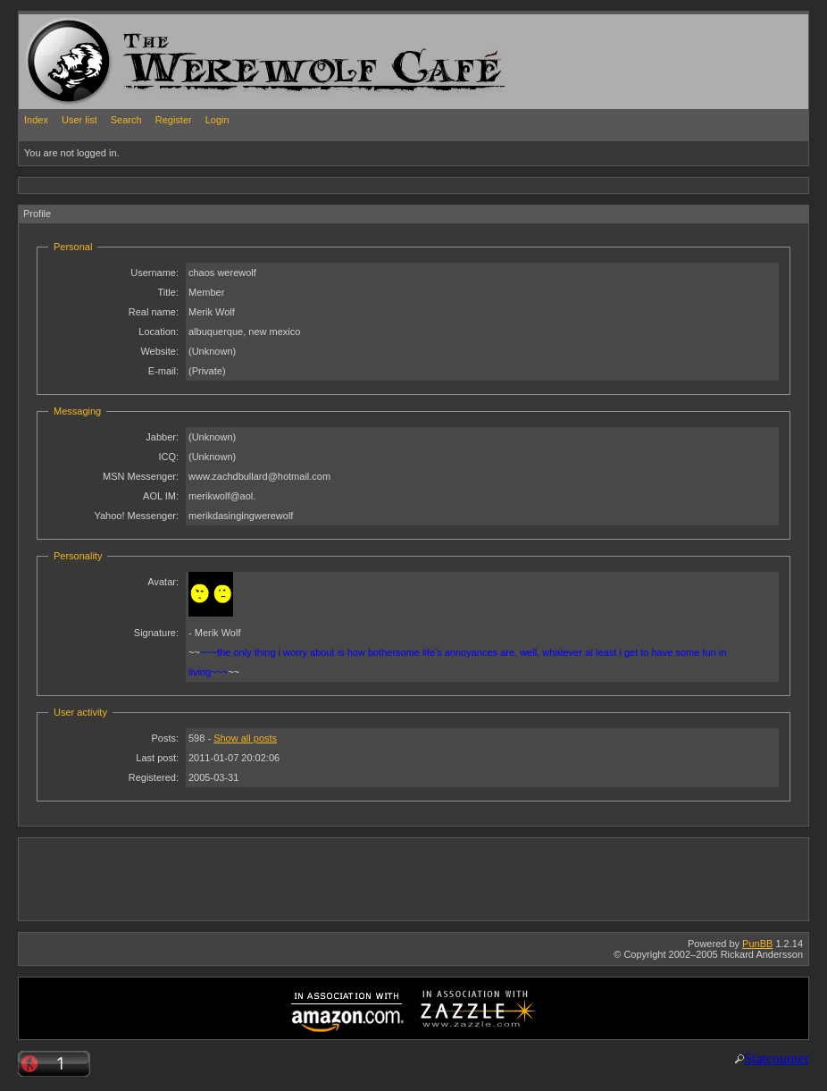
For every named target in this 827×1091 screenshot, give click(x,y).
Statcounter (776, 1058)
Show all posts (245, 738)
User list (79, 119)
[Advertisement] (344, 184)
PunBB (757, 943)
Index (36, 119)
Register (173, 119)
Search (126, 119)
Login (217, 119)
